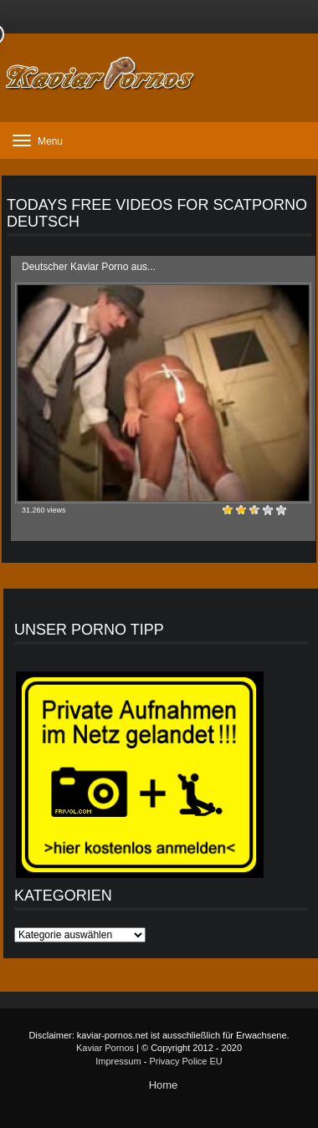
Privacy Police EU (185, 1061)
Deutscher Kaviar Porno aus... (89, 267)
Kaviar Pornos (105, 1048)
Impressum (118, 1061)
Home (163, 1085)
